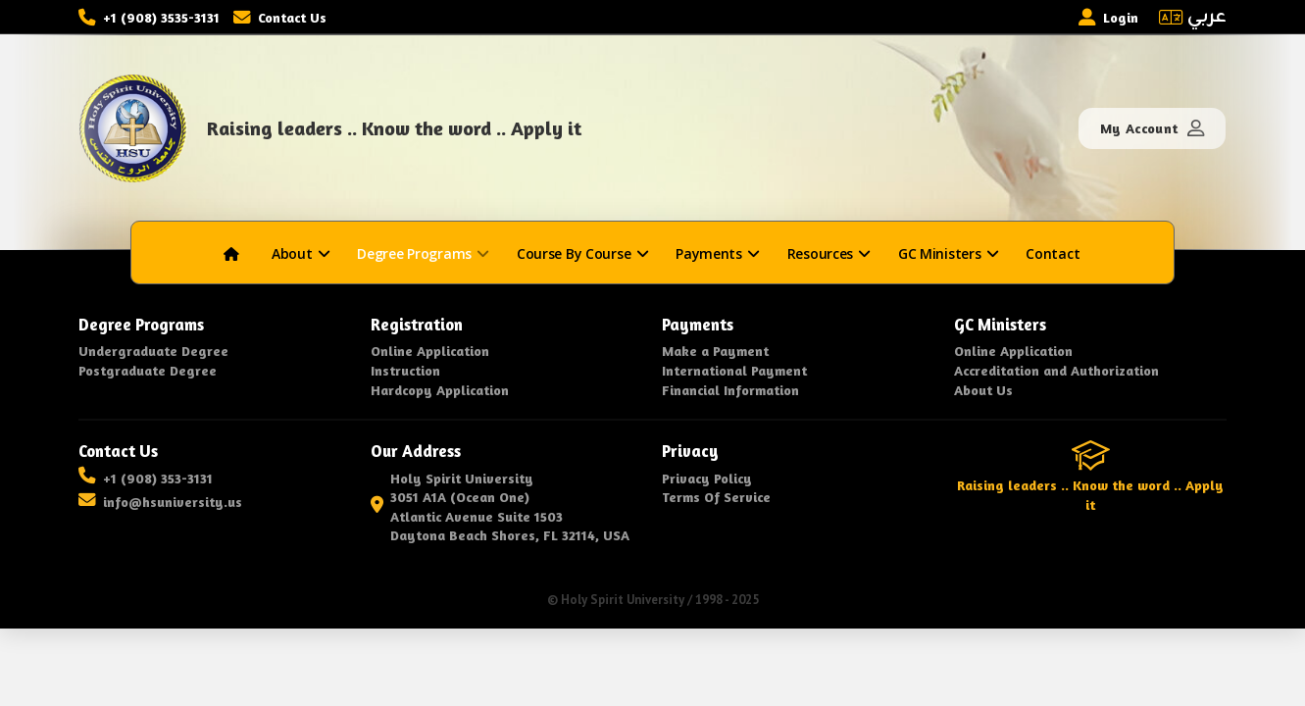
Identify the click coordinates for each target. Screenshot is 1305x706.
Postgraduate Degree (147, 370)
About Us (983, 389)
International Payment (734, 370)
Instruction (405, 370)
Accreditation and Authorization (1056, 370)
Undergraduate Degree (153, 350)
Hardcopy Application (440, 389)
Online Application (430, 350)
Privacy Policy (707, 478)
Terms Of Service (716, 496)
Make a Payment (715, 350)
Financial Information (730, 389)
